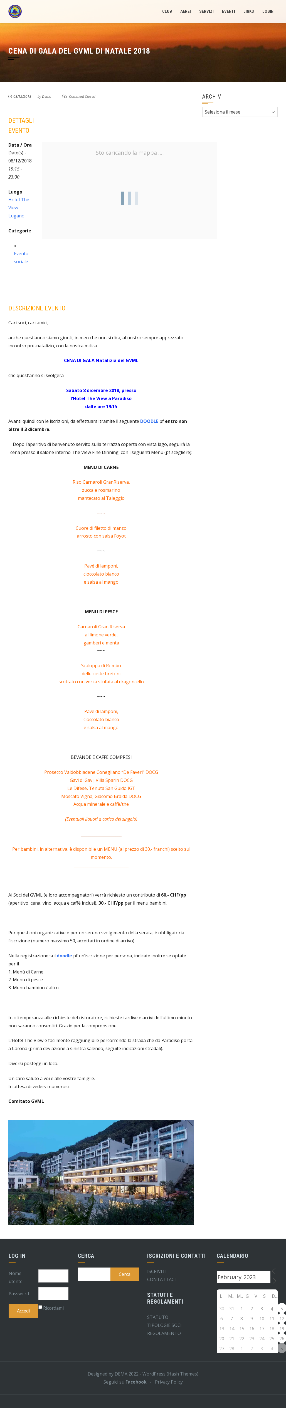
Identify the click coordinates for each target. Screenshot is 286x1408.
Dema (46, 96)
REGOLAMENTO (164, 1333)
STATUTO (157, 1317)
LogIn (267, 11)
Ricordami (53, 1308)
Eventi (228, 11)
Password (19, 1294)
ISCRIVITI (157, 1271)
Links (248, 11)
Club (167, 11)
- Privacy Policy (165, 1382)
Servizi (206, 11)
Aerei (185, 11)
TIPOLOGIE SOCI (164, 1325)
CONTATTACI (161, 1279)
